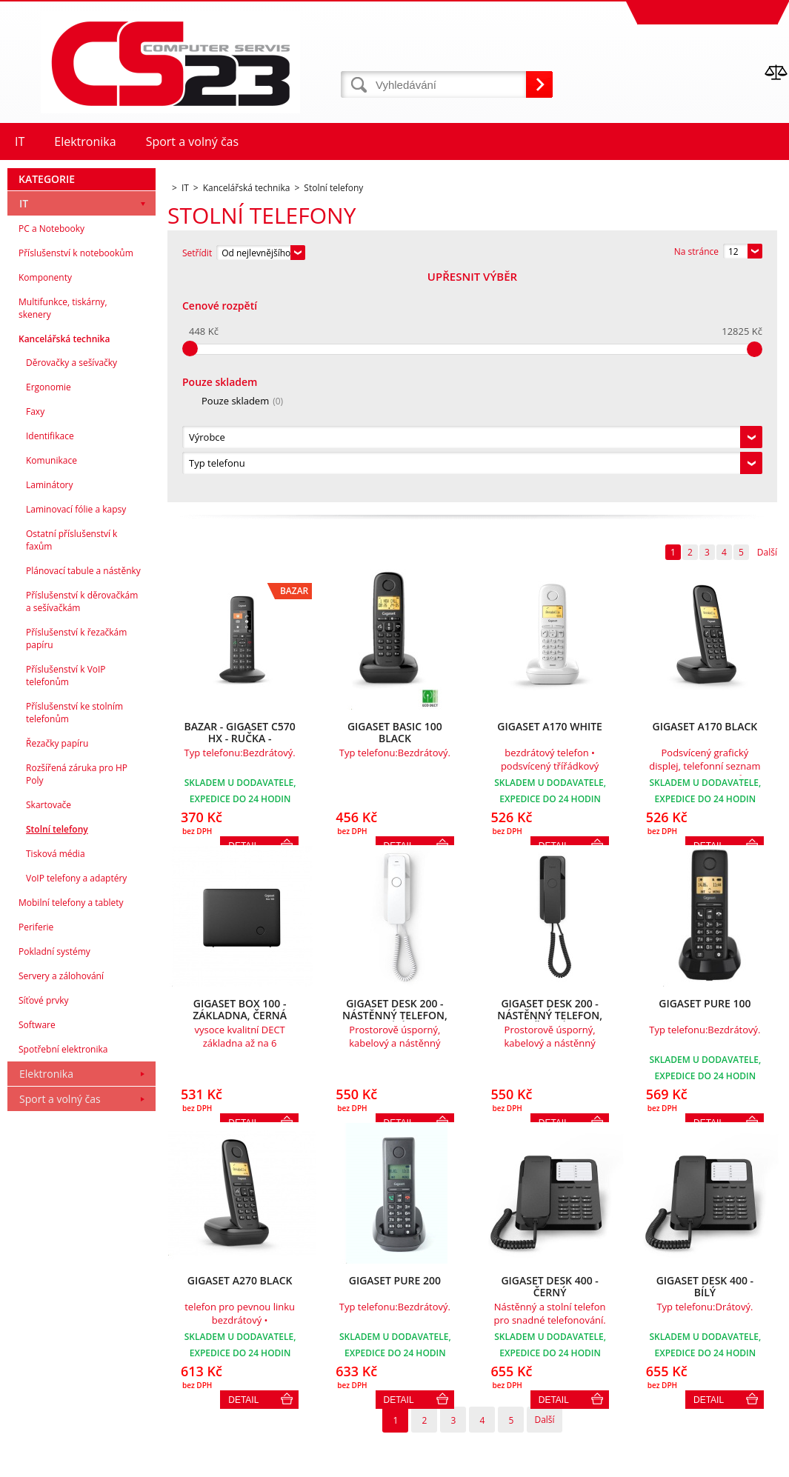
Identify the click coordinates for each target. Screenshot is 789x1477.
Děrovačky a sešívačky (71, 590)
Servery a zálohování (61, 1203)
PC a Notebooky (51, 456)
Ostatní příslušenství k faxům (71, 767)
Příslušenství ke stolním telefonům (74, 940)
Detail (243, 1172)
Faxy (35, 639)
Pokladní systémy (54, 1179)
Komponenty (45, 505)
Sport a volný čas (60, 1326)
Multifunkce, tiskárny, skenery (63, 535)
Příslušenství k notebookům (76, 480)
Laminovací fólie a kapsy (76, 736)
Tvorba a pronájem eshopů (674, 1462)
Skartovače (48, 1032)
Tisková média (55, 1081)
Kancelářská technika (64, 566)
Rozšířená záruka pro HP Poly (76, 1001)
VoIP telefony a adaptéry (76, 1105)
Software (37, 1252)
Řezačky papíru (57, 970)
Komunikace (51, 687)
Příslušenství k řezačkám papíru (76, 865)
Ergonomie (48, 614)
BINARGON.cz (760, 1462)
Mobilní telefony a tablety (71, 1130)
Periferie (36, 1154)
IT (23, 431)
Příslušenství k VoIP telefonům (66, 903)
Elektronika (46, 1301)
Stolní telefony (57, 1056)
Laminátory (49, 712)
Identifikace (50, 663)
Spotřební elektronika (63, 1276)
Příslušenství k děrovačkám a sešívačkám (82, 828)
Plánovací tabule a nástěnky (83, 798)
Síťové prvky (44, 1227)
